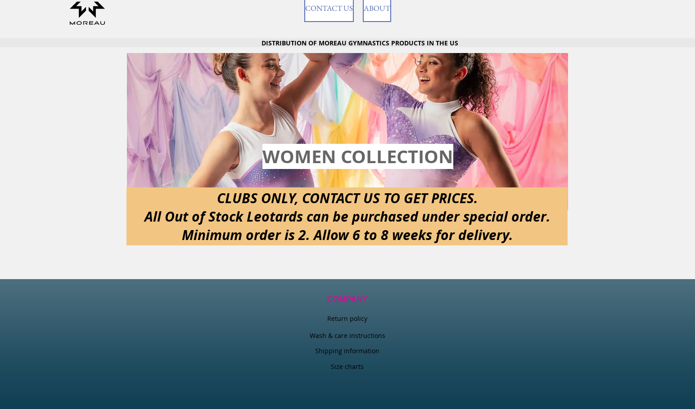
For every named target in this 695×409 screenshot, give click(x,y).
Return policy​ (347, 318)
